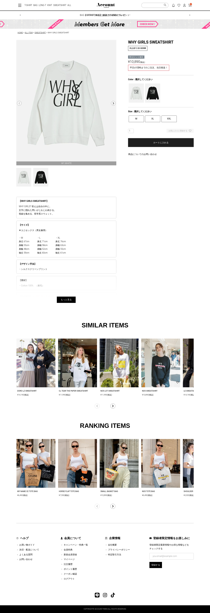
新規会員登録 (70, 554)
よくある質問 (25, 554)
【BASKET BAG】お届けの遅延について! (105, 15)
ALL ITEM (29, 33)
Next (113, 103)
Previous (19, 103)
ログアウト (69, 578)
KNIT (49, 5)
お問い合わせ (25, 559)
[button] (105, 406)
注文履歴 (68, 564)
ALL (69, 5)
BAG (35, 5)
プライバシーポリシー (119, 549)
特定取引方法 (114, 554)
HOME (20, 33)
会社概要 (112, 545)
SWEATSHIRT (59, 5)
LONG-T (42, 5)
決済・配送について (29, 549)
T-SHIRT (28, 5)
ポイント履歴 (70, 569)
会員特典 (68, 549)
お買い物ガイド (27, 545)
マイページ (69, 559)
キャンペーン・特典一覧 (76, 545)
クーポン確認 (70, 574)
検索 (165, 5)
